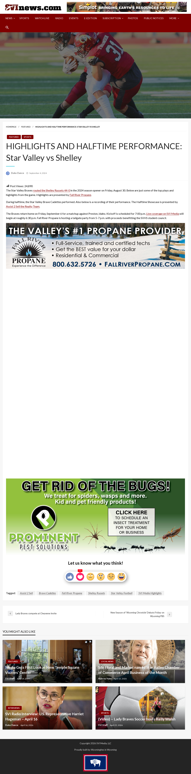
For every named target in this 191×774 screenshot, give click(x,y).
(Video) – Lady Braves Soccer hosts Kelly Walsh (136, 719)
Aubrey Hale (105, 678)
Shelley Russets (96, 593)
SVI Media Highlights (150, 593)
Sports (24, 18)
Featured (25, 127)
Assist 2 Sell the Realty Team (22, 206)
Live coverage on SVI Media (162, 213)
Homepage (11, 127)
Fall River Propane (80, 194)
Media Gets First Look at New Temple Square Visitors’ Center (42, 669)
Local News (107, 661)
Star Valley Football (121, 593)
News (9, 18)
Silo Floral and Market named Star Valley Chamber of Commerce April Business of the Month (139, 669)
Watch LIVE (42, 18)
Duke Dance (18, 173)
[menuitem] (10, 18)
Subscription (112, 18)
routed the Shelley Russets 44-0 (51, 190)
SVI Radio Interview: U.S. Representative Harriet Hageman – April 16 (44, 716)
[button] (7, 27)
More (173, 18)
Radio (59, 18)
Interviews (14, 708)
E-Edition (90, 18)
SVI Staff (10, 678)
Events (73, 18)
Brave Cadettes (47, 593)
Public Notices (154, 18)
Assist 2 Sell (26, 593)
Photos (133, 18)
